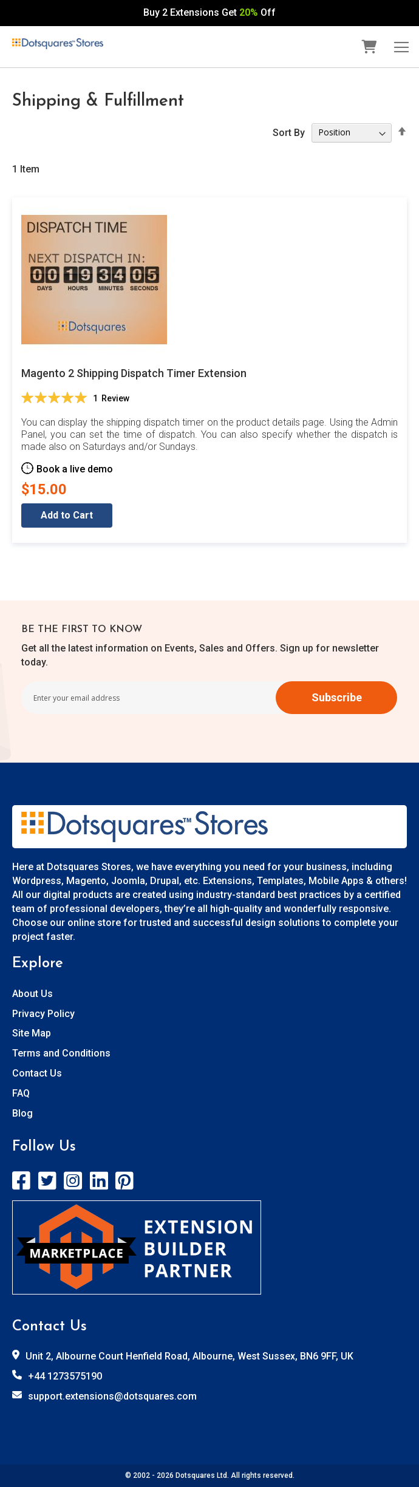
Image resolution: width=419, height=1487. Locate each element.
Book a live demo (74, 468)
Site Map (31, 1033)
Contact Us (37, 1073)
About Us (32, 993)
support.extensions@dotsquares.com (112, 1396)
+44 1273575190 (65, 1376)
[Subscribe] (336, 697)
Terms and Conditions (61, 1053)
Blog (22, 1113)
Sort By (289, 132)
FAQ (21, 1093)
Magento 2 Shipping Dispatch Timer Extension (134, 373)
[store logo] (57, 44)
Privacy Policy (43, 1013)
